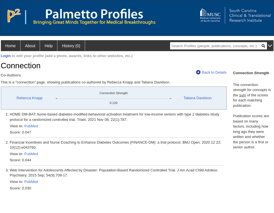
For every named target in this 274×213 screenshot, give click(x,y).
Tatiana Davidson (198, 98)
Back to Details (211, 72)
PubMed (31, 126)
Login (6, 56)
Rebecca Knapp (30, 98)
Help (48, 46)
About (30, 46)
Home (10, 46)
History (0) (71, 46)
